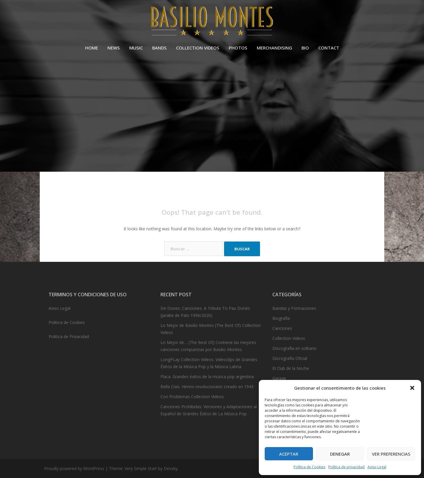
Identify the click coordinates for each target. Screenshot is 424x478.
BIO (305, 48)
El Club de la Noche (290, 368)
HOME (91, 48)
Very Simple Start (141, 468)
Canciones (282, 328)
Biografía (281, 318)
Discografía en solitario (294, 348)
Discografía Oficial (289, 358)
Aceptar (288, 454)
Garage (279, 378)
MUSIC (136, 48)
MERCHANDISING (274, 48)
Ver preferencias (391, 454)
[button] (412, 388)
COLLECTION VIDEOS (197, 48)
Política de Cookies (309, 466)
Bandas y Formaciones (294, 308)
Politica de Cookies (67, 322)
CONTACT (328, 48)
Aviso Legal (376, 466)
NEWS (113, 48)
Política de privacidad (346, 466)
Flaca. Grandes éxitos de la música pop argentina (207, 376)
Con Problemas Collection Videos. (192, 396)
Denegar (340, 454)
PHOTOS (238, 48)
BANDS (159, 48)
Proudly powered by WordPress (74, 468)
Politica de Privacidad (69, 336)
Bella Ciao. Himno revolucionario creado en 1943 (207, 386)
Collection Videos (288, 338)
